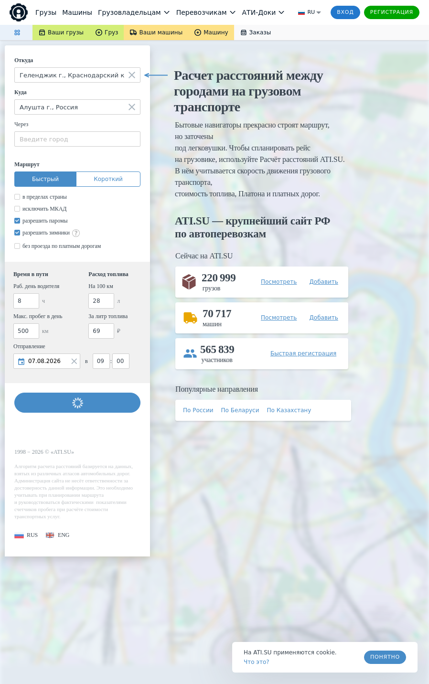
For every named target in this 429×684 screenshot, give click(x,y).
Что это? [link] (256, 662)
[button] (26, 535)
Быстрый (45, 179)
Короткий (108, 179)
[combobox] (77, 75)
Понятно (385, 657)
